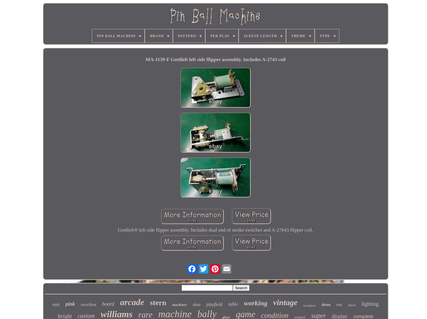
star (339, 304)
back (351, 305)
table (233, 304)
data (197, 304)
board (108, 304)
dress (326, 304)
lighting (370, 304)
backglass (309, 305)
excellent (88, 304)
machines (179, 304)
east (56, 304)
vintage (285, 302)
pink (70, 304)
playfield (214, 304)
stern (158, 302)
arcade (132, 302)
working (255, 303)
